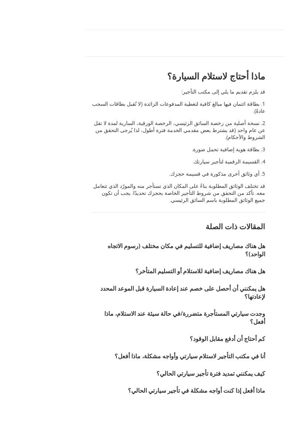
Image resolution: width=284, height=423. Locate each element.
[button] (8, 14)
